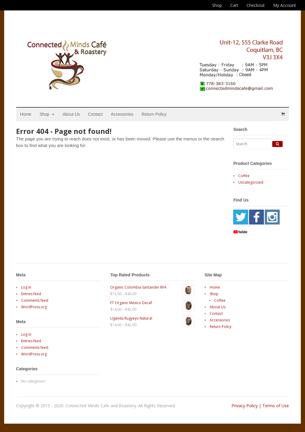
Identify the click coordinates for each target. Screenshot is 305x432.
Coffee (244, 176)
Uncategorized (250, 182)
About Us (71, 114)
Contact (95, 114)
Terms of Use (275, 405)
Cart (234, 5)
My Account (284, 5)
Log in (26, 287)
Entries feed (31, 293)
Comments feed (34, 300)
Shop (217, 5)
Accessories (122, 114)
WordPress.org (34, 306)
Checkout (256, 5)
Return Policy (154, 114)
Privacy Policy (244, 405)
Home (25, 114)
